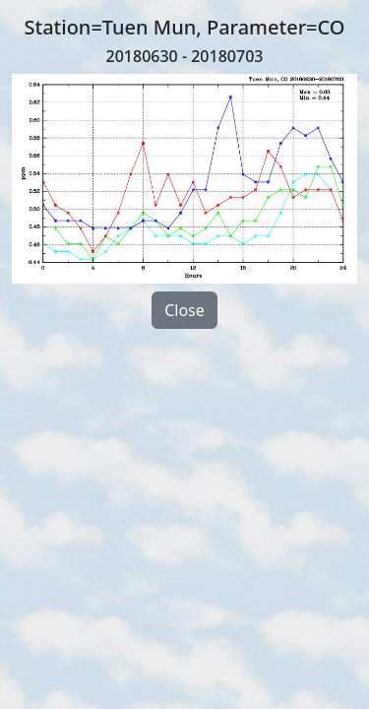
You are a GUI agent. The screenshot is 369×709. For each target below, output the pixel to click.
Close (184, 310)
